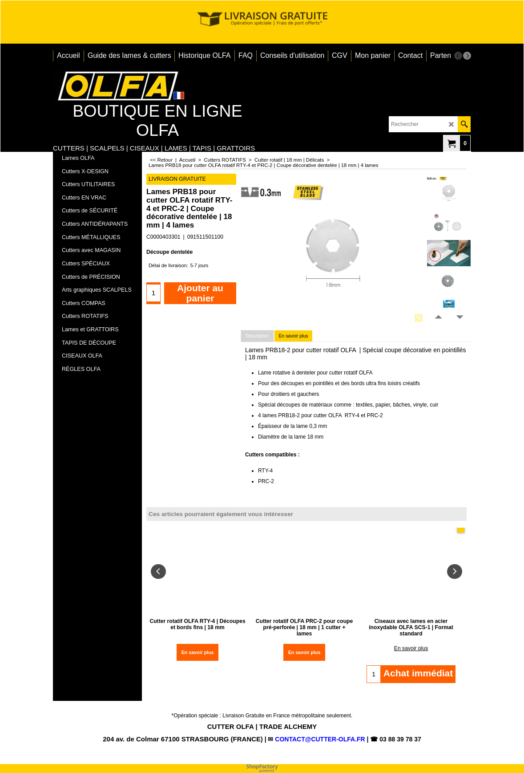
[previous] (458, 56)
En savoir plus (293, 335)
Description (257, 335)
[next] (467, 56)
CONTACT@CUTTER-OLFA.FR (320, 739)
